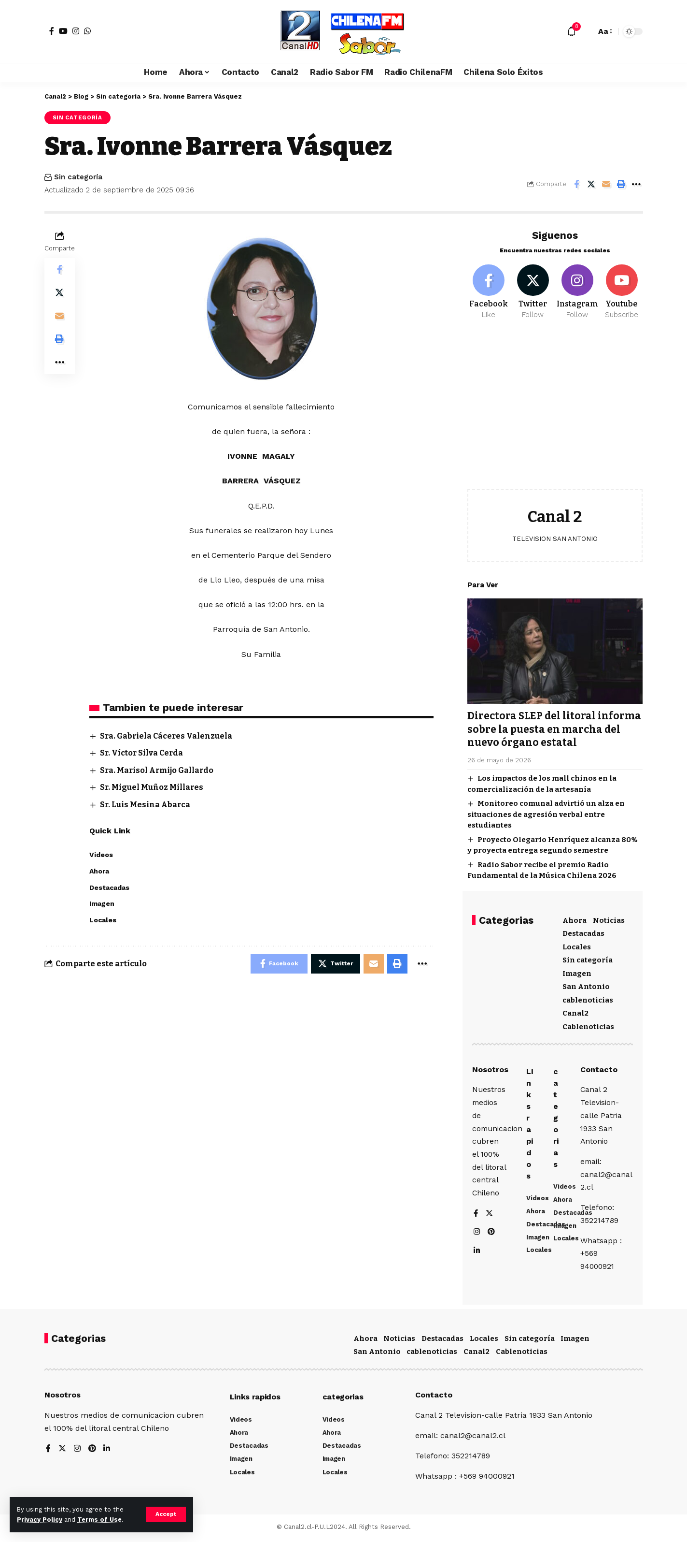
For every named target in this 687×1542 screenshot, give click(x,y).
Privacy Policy (39, 1519)
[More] (636, 184)
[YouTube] (63, 31)
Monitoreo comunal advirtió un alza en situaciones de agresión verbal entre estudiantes (546, 813)
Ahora (574, 918)
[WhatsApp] (87, 31)
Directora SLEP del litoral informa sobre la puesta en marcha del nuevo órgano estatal (554, 727)
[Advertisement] (555, 410)
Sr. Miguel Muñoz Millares (152, 787)
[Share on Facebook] (576, 184)
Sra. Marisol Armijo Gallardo (158, 770)
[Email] (606, 184)
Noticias (609, 918)
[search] (586, 31)
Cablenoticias (588, 1024)
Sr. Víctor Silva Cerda (142, 753)
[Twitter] (533, 290)
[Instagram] (76, 31)
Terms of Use (99, 1519)
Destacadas (583, 932)
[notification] (571, 31)
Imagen (576, 971)
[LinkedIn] (477, 1252)
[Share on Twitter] (591, 184)
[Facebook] (51, 31)
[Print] (621, 184)
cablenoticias (587, 998)
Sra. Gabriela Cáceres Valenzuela (167, 736)
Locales (576, 945)
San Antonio (586, 985)
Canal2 (575, 1011)
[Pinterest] (492, 1233)
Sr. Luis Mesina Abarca (146, 804)
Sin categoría (77, 117)
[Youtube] (622, 290)
